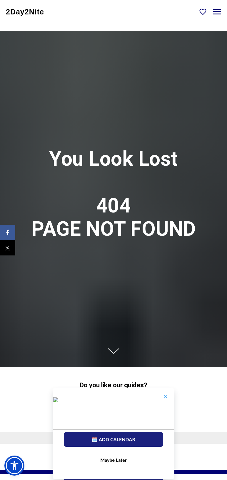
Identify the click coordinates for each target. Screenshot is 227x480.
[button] (202, 11)
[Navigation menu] (217, 12)
